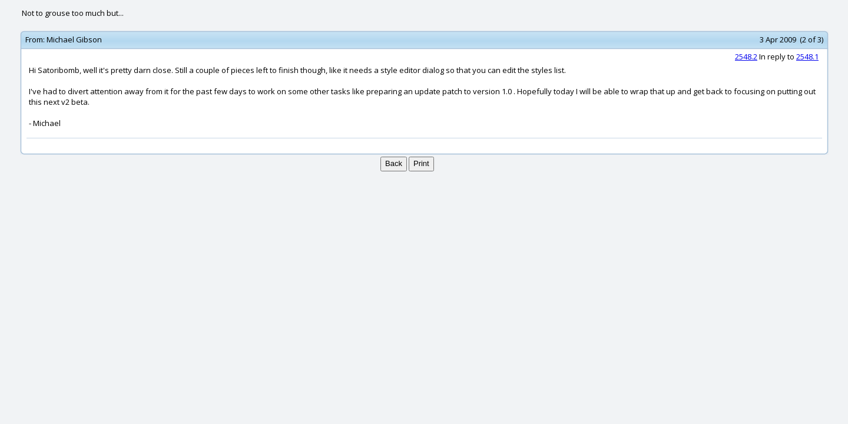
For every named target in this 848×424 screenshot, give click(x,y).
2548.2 (746, 56)
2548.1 (807, 56)
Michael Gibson (74, 39)
